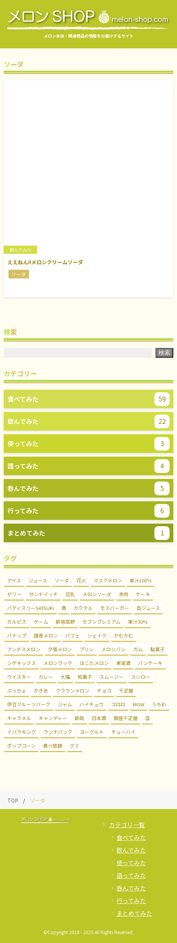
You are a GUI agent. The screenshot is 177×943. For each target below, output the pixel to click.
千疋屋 (126, 690)
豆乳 (70, 594)
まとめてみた (134, 913)
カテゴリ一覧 (127, 824)
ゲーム (41, 621)
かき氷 (41, 690)
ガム (138, 649)
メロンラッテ (57, 663)
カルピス (16, 621)
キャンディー (53, 718)
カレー (46, 676)
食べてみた (131, 837)
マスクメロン (108, 580)
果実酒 (123, 663)
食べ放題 (52, 745)
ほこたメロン (94, 663)
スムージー (111, 676)
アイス (14, 580)
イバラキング (21, 731)
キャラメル (19, 718)
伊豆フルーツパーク (28, 704)
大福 (65, 676)
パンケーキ (150, 663)
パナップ (16, 635)
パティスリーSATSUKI (30, 607)
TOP (12, 800)
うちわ (159, 704)
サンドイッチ (43, 594)
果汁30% (138, 621)
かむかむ (123, 635)
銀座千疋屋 (126, 718)
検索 (164, 352)
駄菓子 (157, 649)
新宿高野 (65, 621)
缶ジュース (148, 607)
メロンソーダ (96, 594)
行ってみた (131, 900)
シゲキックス (21, 663)
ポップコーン (21, 745)
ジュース (38, 580)
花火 (81, 580)
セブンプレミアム (101, 621)
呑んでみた (131, 887)
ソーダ (62, 580)
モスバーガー (114, 607)
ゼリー (14, 594)
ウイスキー (19, 676)
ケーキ (143, 594)
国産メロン (46, 635)
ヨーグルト (92, 731)
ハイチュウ (91, 704)
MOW (138, 704)
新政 (79, 718)
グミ (74, 745)
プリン (86, 649)
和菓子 (85, 676)
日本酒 (99, 718)
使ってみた (131, 862)
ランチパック (57, 731)
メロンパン (113, 649)
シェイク (96, 635)
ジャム (65, 704)
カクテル (83, 607)
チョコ (104, 690)
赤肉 (123, 594)
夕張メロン (60, 649)
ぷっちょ (16, 690)
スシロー (140, 676)
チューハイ (123, 731)
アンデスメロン (23, 649)
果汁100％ (141, 580)
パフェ (72, 635)
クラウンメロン (72, 690)
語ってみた (131, 875)
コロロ (118, 704)
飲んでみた (131, 849)
